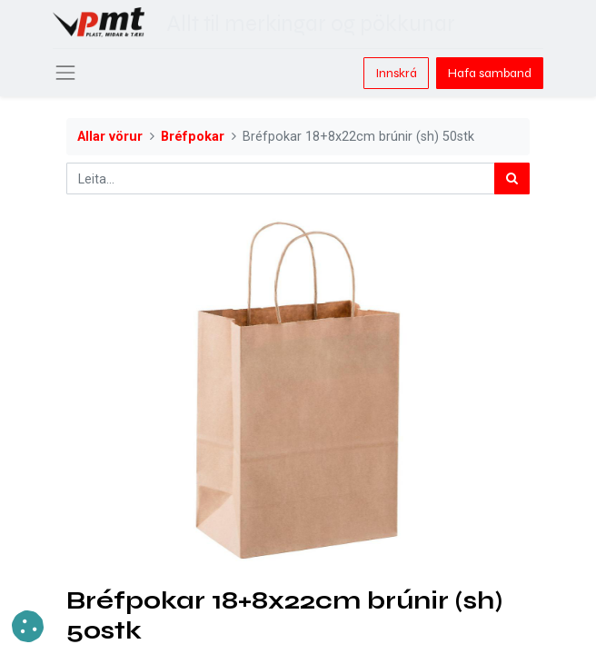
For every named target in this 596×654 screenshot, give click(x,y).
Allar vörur (110, 136)
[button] (28, 626)
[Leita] (512, 178)
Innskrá (396, 73)
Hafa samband (489, 73)
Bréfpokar (192, 136)
